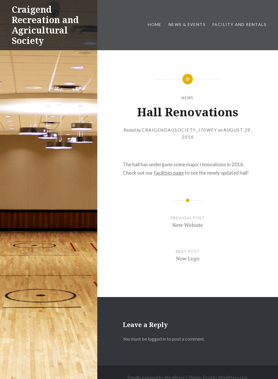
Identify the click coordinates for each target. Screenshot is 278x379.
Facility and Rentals (239, 24)
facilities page (169, 173)
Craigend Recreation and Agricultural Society (45, 24)
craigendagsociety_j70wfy (179, 129)
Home (155, 24)
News (187, 98)
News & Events (187, 24)
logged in (157, 338)
